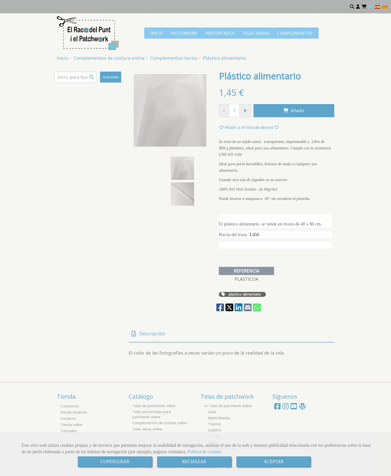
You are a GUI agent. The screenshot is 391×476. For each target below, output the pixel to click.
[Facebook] (277, 407)
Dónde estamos (73, 412)
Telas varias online (147, 429)
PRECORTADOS (220, 33)
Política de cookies (204, 451)
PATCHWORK (184, 33)
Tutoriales (68, 430)
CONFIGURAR (114, 461)
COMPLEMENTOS (294, 33)
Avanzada (110, 77)
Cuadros (215, 430)
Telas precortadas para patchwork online (151, 414)
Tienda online (71, 424)
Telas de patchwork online (153, 405)
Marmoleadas (219, 418)
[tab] (231, 334)
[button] (358, 7)
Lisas (212, 411)
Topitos (214, 423)
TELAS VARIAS (256, 33)
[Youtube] (294, 407)
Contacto (68, 418)
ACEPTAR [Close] (274, 461)
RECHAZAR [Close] (194, 461)
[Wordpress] (302, 407)
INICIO (156, 33)
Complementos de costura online (159, 422)
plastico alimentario (245, 294)
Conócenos (69, 406)
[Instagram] (285, 407)
